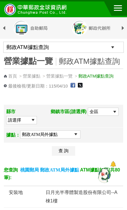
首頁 (12, 76)
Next (123, 28)
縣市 (11, 111)
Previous (4, 28)
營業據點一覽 (59, 76)
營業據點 (31, 76)
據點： (13, 134)
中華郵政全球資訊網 (36, 9)
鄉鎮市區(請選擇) (69, 111)
